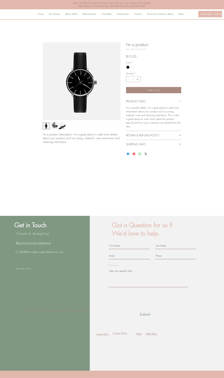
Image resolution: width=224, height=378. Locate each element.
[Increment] (138, 79)
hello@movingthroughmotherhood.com (41, 252)
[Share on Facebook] (128, 154)
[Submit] (145, 314)
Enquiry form (113, 265)
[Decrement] (128, 79)
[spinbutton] (133, 79)
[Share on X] (146, 154)
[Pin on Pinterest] (134, 154)
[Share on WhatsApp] (140, 154)
